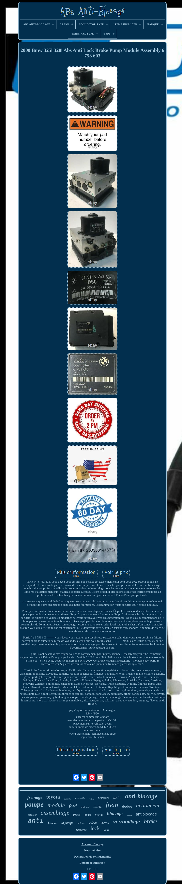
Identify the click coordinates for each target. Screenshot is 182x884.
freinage (34, 797)
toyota (53, 797)
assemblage (55, 812)
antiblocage (146, 814)
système (80, 823)
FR (96, 868)
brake (150, 821)
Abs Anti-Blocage (92, 844)
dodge (127, 806)
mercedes (67, 799)
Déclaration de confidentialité (92, 856)
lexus (106, 830)
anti (35, 821)
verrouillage (126, 821)
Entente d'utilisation (92, 862)
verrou (105, 822)
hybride (99, 814)
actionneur (148, 805)
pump (88, 814)
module (56, 805)
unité (117, 798)
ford (73, 805)
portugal (85, 806)
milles (91, 799)
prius (77, 814)
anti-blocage (141, 796)
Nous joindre (92, 850)
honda (129, 815)
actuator (32, 814)
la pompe (67, 822)
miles (97, 806)
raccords (81, 829)
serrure (103, 798)
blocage (115, 813)
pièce (92, 822)
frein (112, 804)
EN (89, 868)
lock (95, 828)
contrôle (80, 798)
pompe (34, 804)
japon (52, 823)
